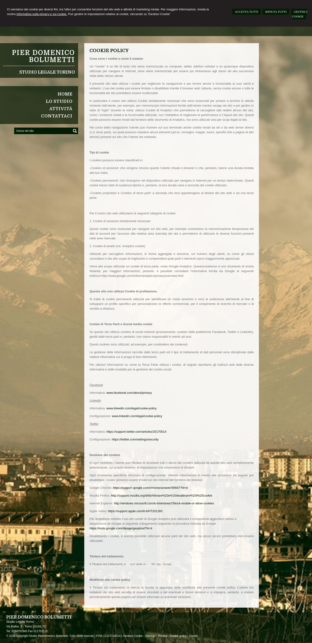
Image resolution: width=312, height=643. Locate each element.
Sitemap (150, 636)
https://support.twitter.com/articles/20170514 (136, 431)
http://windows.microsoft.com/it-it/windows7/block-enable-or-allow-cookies (164, 503)
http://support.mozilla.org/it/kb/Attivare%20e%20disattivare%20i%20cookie (161, 495)
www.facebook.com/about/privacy (129, 392)
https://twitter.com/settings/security (135, 439)
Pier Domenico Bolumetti (43, 56)
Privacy (162, 636)
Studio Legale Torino (47, 72)
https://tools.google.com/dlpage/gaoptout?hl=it (120, 528)
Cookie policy (178, 636)
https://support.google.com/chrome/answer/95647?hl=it (150, 488)
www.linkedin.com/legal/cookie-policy (131, 408)
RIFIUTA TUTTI (276, 11)
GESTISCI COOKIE (299, 14)
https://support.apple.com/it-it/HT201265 (135, 511)
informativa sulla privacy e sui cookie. (42, 14)
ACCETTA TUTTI (246, 11)
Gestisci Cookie (133, 636)
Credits (193, 636)
